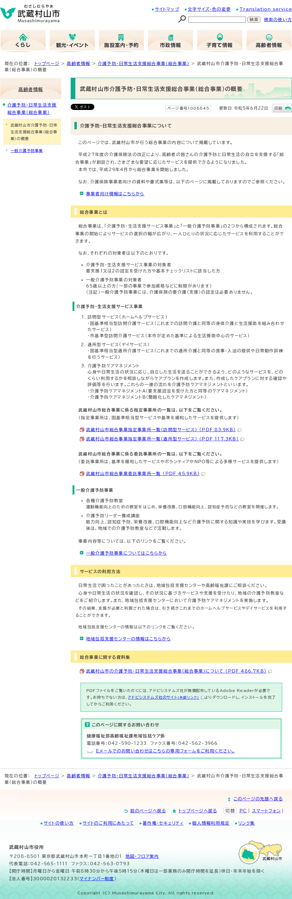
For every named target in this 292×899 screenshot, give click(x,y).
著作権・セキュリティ (163, 823)
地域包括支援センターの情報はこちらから (128, 639)
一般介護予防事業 (26, 150)
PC (243, 811)
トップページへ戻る (198, 811)
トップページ (46, 63)
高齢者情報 (78, 63)
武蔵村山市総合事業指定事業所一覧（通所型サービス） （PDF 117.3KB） (165, 439)
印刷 (278, 108)
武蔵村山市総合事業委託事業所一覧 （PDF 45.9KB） (145, 473)
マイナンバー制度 (97, 879)
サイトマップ (167, 9)
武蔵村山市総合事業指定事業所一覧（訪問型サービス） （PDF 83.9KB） (163, 430)
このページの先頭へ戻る (258, 799)
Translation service (265, 9)
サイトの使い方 (59, 823)
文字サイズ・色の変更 (209, 9)
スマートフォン (266, 811)
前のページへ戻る (148, 811)
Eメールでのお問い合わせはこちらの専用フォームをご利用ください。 (165, 751)
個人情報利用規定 (211, 823)
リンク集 (246, 823)
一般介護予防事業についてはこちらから (126, 553)
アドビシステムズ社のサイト (166, 697)
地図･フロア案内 (142, 856)
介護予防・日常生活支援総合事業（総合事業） (143, 63)
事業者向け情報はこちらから (115, 194)
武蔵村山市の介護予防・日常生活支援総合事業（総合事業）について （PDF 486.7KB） (179, 671)
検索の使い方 (278, 20)
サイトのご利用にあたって (108, 823)
